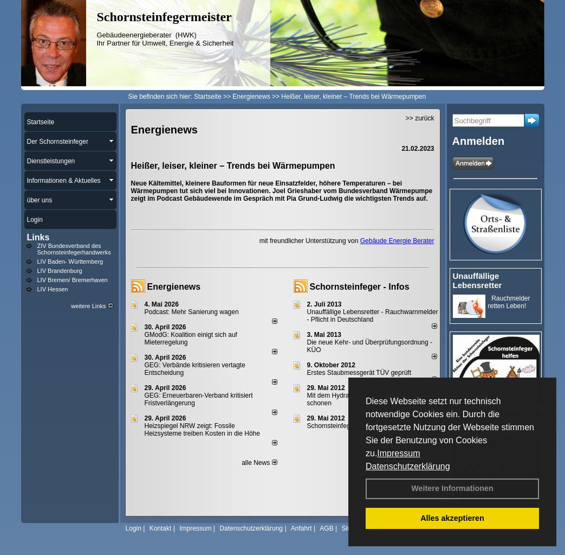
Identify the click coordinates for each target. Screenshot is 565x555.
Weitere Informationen (452, 488)
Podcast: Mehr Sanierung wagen (192, 312)
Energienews (174, 286)
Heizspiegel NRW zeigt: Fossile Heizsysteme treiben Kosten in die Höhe (202, 429)
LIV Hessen (52, 289)
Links (38, 237)
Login (133, 528)
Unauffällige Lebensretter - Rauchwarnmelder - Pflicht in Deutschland (372, 315)
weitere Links (92, 306)
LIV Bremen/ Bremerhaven (72, 280)
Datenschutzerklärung (408, 466)
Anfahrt (301, 528)
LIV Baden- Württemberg (70, 261)
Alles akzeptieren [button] (452, 518)
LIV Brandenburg (59, 270)
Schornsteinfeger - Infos (360, 286)
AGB (326, 528)
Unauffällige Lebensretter (477, 280)
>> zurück (420, 118)
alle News (259, 463)
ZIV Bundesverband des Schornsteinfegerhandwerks (74, 249)
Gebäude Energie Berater (397, 241)
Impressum (398, 453)
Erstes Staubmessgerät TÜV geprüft (359, 373)
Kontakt (161, 528)
